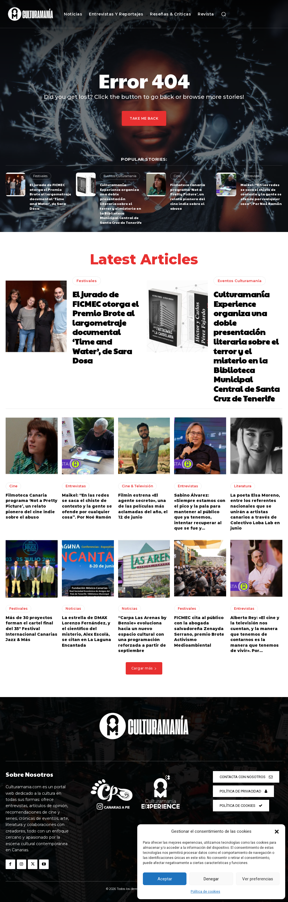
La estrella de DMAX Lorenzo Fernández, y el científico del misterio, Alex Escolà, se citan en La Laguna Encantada (86, 631)
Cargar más (144, 668)
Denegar (211, 878)
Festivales (40, 176)
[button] (277, 831)
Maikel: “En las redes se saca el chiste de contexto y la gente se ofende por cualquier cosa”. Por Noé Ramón (261, 194)
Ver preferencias (257, 878)
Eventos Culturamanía (120, 176)
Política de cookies (205, 892)
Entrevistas (252, 176)
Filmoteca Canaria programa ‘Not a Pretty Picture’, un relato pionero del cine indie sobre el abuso (187, 196)
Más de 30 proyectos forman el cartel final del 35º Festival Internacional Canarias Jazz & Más (31, 628)
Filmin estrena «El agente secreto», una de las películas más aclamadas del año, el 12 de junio (143, 506)
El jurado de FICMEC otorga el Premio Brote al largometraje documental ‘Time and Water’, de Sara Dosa (50, 196)
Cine (177, 176)
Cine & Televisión (137, 486)
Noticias (73, 608)
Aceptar (165, 878)
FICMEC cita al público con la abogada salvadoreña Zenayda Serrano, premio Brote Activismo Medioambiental (199, 631)
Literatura (242, 486)
